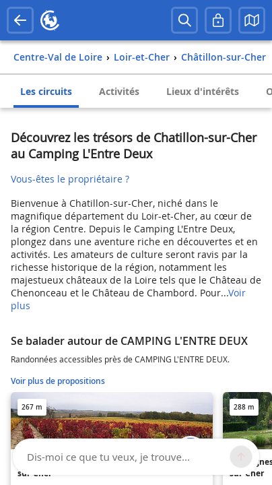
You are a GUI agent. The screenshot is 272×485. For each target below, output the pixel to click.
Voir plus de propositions (58, 381)
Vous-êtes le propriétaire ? (70, 178)
